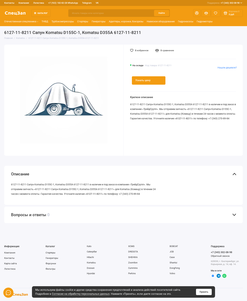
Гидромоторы (205, 21)
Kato (89, 246)
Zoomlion (132, 262)
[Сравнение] (206, 13)
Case (172, 257)
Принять (203, 292)
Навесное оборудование (161, 21)
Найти (161, 13)
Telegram (87, 3)
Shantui (173, 262)
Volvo (172, 273)
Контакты (9, 3)
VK (97, 3)
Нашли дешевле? (227, 67)
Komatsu (91, 262)
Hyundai (91, 273)
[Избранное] (215, 13)
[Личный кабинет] (197, 13)
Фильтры (50, 269)
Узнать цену (142, 80)
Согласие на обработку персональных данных (81, 293)
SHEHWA (132, 257)
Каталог (41, 13)
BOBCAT (174, 246)
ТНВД (45, 21)
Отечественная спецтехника (21, 21)
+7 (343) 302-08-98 (224, 3)
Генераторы (99, 21)
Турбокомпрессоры (63, 21)
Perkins (132, 273)
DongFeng (175, 268)
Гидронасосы (185, 21)
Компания (24, 3)
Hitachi (90, 257)
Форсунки (51, 263)
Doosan (91, 268)
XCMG (131, 246)
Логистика (38, 3)
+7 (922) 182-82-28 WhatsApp (63, 3)
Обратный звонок (220, 256)
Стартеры (82, 21)
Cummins (133, 268)
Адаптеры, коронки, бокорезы (126, 21)
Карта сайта (10, 263)
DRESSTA (133, 251)
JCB (172, 251)
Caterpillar (92, 251)
